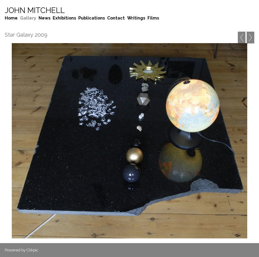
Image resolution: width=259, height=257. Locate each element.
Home (11, 17)
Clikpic (32, 250)
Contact (116, 17)
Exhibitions (64, 17)
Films (153, 17)
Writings (136, 17)
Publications (91, 17)
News (44, 17)
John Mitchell (35, 10)
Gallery (28, 17)
